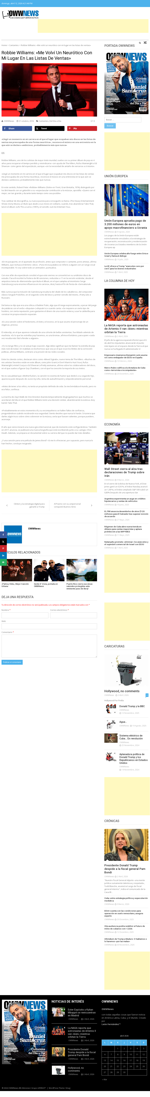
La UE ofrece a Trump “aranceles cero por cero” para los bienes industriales (123, 271)
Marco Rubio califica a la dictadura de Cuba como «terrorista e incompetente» (124, 376)
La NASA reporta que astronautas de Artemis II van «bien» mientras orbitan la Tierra (124, 334)
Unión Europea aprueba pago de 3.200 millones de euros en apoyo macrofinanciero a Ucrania (126, 226)
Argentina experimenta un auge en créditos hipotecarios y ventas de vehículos (124, 507)
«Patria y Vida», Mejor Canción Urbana (15, 585)
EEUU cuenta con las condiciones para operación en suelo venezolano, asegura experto (122, 919)
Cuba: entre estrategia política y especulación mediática (125, 906)
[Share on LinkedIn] (3, 555)
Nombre (6, 610)
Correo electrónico (59, 610)
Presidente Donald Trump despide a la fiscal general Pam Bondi (125, 875)
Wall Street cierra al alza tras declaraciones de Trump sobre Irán (125, 480)
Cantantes (14, 45)
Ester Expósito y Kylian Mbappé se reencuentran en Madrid (82, 1018)
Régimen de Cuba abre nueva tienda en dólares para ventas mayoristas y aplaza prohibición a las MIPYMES (125, 536)
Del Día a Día (55, 121)
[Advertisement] (93, 26)
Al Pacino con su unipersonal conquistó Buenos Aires (67, 505)
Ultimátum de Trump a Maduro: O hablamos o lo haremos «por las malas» (125, 946)
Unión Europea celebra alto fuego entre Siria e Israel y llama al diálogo (125, 258)
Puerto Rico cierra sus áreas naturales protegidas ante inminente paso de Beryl (79, 586)
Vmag (67, 1094)
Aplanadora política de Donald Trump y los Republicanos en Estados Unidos (133, 765)
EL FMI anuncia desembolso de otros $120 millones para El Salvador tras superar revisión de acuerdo (125, 521)
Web (4, 621)
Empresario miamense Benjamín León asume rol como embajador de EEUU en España (126, 364)
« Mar (104, 1085)
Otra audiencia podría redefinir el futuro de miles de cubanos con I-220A (126, 933)
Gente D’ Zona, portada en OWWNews (46, 585)
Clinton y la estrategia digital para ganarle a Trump (29, 505)
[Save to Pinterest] (82, 128)
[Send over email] (3, 562)
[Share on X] (50, 128)
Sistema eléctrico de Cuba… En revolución (131, 744)
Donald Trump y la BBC (132, 712)
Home (4, 45)
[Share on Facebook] (17, 128)
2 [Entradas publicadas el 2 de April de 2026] (124, 1054)
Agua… (123, 728)
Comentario (8, 632)
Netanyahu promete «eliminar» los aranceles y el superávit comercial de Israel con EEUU (126, 549)
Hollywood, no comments (122, 698)
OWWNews (9, 121)
